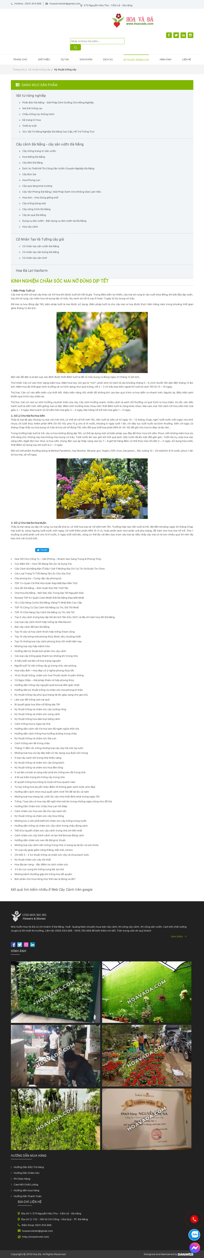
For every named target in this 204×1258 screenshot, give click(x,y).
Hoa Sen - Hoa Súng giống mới (40, 197)
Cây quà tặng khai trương (37, 185)
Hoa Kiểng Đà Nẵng (33, 156)
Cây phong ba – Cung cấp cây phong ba (38, 578)
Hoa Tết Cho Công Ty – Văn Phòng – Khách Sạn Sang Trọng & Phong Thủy (58, 558)
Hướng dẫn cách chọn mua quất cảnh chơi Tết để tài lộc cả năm (52, 791)
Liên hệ (186, 59)
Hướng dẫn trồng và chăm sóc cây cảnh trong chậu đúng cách (51, 825)
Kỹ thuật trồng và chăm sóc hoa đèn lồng (39, 767)
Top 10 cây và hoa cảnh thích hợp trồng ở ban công (45, 631)
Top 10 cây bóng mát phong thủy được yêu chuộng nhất (48, 636)
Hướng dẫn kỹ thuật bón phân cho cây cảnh (40, 651)
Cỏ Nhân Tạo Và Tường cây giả (40, 239)
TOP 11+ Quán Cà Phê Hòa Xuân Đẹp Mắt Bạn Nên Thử (46, 583)
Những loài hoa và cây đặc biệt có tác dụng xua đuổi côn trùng (51, 752)
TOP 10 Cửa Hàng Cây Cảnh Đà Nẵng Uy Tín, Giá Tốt (45, 612)
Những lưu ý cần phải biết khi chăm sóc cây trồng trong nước (51, 820)
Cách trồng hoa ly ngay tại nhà (32, 723)
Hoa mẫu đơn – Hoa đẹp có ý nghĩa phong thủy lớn (44, 670)
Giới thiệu (44, 59)
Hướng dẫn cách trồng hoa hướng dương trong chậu (46, 733)
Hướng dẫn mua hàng (26, 1190)
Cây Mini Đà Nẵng (32, 162)
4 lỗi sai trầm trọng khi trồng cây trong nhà (40, 777)
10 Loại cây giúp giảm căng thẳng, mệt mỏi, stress (44, 849)
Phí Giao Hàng (22, 1178)
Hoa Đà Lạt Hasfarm (32, 271)
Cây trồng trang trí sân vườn (39, 150)
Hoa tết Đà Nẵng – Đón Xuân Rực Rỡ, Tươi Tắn (41, 588)
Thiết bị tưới (29, 125)
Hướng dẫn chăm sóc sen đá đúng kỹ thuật (40, 840)
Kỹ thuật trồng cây (136, 59)
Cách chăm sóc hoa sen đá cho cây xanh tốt (40, 811)
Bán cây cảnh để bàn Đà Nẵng (32, 626)
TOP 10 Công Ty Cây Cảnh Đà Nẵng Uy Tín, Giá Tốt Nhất (47, 607)
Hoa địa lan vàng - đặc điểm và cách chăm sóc (41, 864)
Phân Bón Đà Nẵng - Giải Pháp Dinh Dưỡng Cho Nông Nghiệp (58, 102)
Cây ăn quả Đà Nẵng (34, 214)
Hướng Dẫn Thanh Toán (28, 1196)
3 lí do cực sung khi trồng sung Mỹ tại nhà (39, 869)
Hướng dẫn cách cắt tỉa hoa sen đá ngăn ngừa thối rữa (47, 728)
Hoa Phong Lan (31, 180)
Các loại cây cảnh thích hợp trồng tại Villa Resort (43, 621)
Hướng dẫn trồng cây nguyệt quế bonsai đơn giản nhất (47, 685)
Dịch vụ (108, 59)
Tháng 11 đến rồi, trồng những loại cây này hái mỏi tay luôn (49, 748)
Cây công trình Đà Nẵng (36, 209)
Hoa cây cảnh (30, 226)
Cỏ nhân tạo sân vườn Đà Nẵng (40, 246)
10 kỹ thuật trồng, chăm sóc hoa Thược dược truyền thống (49, 675)
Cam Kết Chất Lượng (26, 1184)
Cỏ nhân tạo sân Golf (34, 257)
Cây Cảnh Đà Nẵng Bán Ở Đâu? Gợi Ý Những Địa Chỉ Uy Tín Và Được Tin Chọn (60, 568)
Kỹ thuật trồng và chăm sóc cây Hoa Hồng (39, 815)
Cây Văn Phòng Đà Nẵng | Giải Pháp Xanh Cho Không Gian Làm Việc (61, 191)
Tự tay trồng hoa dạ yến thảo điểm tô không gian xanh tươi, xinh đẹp (55, 786)
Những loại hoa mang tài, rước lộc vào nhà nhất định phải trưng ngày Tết (57, 796)
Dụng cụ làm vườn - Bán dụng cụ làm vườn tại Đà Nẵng (54, 220)
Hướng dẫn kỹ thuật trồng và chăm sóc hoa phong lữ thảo (49, 689)
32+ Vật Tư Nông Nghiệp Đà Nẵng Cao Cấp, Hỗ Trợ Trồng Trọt (58, 131)
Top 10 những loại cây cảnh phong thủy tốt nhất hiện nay (48, 641)
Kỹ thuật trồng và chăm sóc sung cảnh (37, 714)
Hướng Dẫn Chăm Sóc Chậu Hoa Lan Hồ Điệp (41, 806)
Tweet (42, 549)
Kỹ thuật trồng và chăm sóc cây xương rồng (40, 709)
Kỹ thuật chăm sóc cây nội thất (33, 859)
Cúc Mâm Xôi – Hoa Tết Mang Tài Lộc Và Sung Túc (43, 563)
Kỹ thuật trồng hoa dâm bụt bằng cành (37, 718)
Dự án (65, 59)
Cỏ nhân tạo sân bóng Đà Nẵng (40, 252)
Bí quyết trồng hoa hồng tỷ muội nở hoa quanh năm (45, 782)
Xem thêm (179, 936)
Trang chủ (20, 59)
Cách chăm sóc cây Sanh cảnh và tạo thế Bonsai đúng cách (49, 835)
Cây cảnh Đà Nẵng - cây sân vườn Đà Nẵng (50, 144)
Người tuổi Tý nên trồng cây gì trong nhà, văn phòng (45, 665)
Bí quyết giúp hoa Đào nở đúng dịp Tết (37, 704)
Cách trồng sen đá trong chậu (32, 743)
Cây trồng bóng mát (34, 203)
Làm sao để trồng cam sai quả (32, 699)
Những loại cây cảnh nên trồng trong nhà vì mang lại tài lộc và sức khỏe (57, 845)
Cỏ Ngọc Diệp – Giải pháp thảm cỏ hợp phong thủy (44, 680)
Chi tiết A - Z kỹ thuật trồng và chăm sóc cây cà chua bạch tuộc (52, 854)
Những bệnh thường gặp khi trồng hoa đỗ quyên (43, 874)
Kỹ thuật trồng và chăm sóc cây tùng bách (39, 762)
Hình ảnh (165, 59)
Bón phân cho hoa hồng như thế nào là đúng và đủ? (45, 879)
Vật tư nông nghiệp (31, 96)
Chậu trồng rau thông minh (38, 114)
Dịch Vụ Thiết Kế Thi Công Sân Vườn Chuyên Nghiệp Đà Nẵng (58, 168)
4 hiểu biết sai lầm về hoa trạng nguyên (38, 660)
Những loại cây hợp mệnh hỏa (32, 646)
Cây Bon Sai (29, 174)
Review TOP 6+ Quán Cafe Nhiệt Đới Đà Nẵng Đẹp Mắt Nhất (49, 597)
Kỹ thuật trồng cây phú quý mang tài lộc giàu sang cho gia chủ (51, 694)
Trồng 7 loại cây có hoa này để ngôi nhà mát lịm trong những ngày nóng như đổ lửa (63, 801)
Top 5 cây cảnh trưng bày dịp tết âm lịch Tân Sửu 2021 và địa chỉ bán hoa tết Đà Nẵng (65, 617)
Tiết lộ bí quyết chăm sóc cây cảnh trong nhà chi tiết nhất (48, 830)
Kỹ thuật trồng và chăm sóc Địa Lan (35, 738)
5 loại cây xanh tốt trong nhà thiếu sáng (38, 757)
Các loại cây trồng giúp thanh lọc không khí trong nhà (46, 655)
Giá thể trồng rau (32, 108)
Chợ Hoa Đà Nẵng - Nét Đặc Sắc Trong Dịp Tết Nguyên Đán (49, 592)
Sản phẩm (86, 59)
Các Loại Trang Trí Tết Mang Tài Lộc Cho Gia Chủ (43, 573)
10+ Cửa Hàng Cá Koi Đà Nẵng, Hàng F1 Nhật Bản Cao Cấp (48, 602)
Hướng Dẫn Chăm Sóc (27, 1172)
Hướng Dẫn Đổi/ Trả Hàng (29, 1167)
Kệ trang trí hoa (31, 119)
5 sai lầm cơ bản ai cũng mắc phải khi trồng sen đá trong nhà (50, 772)
